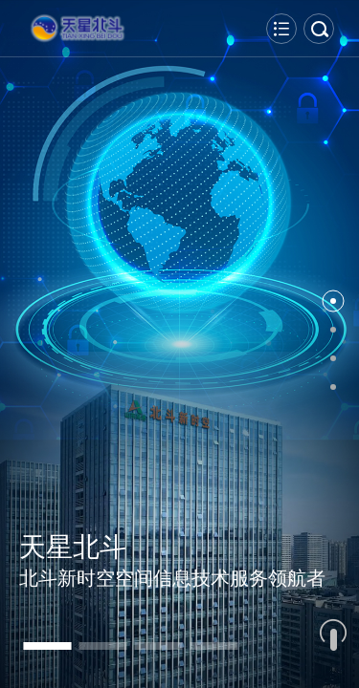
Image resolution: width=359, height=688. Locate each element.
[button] (47, 646)
